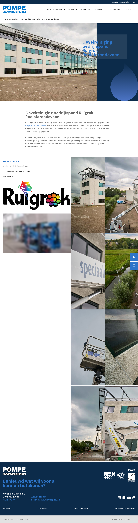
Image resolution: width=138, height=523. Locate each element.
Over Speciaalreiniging (54, 10)
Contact (129, 10)
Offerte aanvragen (114, 10)
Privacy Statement (81, 508)
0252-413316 (39, 496)
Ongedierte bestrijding (120, 2)
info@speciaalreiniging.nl (45, 499)
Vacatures (7, 508)
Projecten (98, 10)
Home (5, 19)
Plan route (9, 499)
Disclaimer (42, 508)
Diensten (71, 10)
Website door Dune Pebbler (122, 519)
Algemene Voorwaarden (125, 508)
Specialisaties (85, 10)
